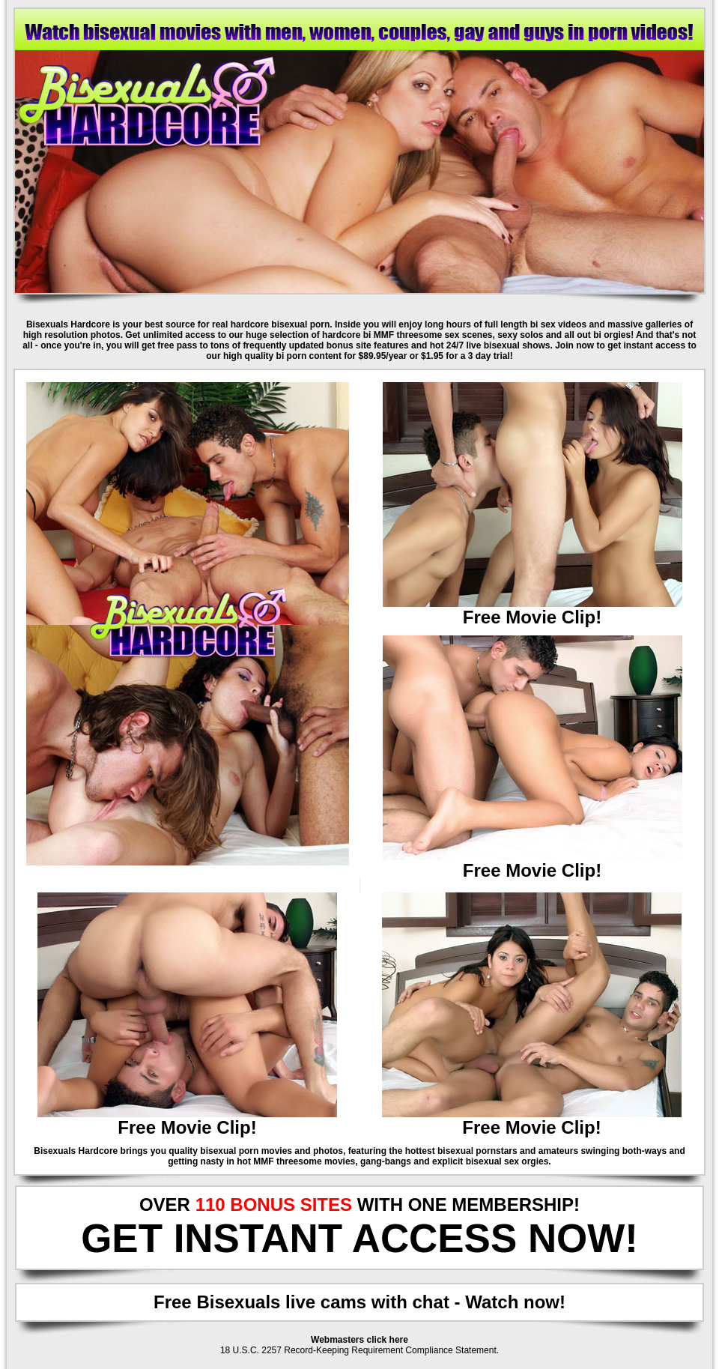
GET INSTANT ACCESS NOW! (359, 1238)
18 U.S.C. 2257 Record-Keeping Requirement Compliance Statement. (359, 1350)
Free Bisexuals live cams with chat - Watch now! (359, 1302)
